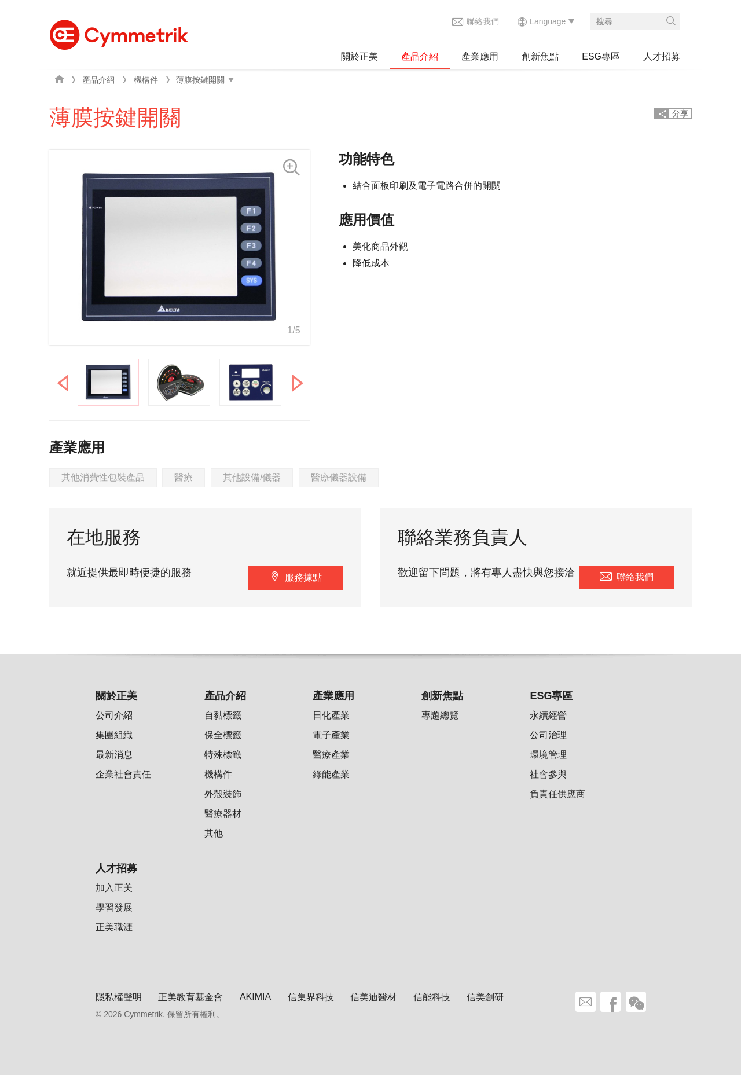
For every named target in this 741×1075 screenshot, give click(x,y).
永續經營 (548, 715)
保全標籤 (222, 735)
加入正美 (114, 888)
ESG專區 (601, 56)
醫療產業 (331, 755)
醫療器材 (222, 814)
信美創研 (485, 997)
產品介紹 (419, 56)
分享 (680, 113)
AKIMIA (255, 996)
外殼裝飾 (222, 794)
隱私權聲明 (119, 997)
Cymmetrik (118, 32)
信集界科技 (311, 997)
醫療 (183, 477)
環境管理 (548, 755)
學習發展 (114, 907)
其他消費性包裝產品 (103, 477)
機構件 (146, 80)
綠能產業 (331, 774)
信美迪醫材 (373, 997)
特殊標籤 (222, 755)
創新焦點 (540, 56)
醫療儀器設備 (338, 477)
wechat (636, 1002)
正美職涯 (114, 927)
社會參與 (548, 774)
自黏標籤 (222, 715)
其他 (213, 833)
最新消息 (114, 755)
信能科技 (431, 997)
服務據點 (303, 577)
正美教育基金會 (190, 997)
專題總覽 (439, 715)
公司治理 (548, 735)
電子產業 (331, 735)
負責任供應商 (557, 794)
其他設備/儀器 (252, 477)
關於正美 (359, 56)
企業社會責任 (123, 774)
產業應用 (479, 56)
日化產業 (331, 715)
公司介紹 (114, 715)
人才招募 (661, 56)
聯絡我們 (483, 21)
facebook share (610, 1002)
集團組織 (114, 735)
